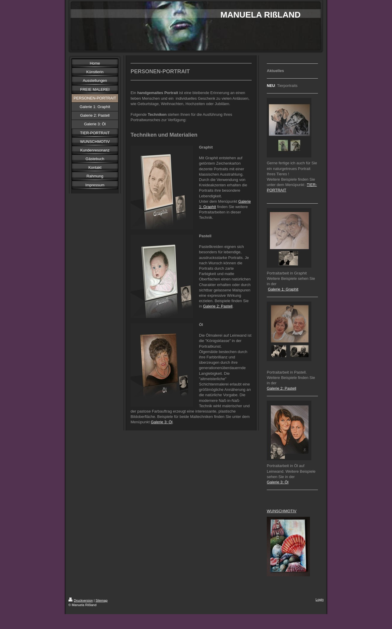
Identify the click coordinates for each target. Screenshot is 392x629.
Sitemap (101, 600)
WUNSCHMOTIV (282, 511)
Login (320, 599)
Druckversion (80, 600)
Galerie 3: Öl (162, 422)
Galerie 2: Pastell (218, 306)
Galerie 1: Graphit (283, 289)
